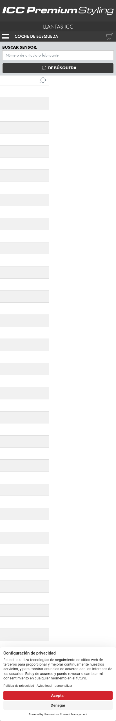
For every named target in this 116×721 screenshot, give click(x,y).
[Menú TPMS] (58, 55)
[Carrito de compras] (108, 36)
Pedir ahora (58, 371)
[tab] (16, 247)
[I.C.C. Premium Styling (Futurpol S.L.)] (58, 10)
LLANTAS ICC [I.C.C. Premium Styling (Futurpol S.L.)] (58, 26)
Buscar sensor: (19, 47)
